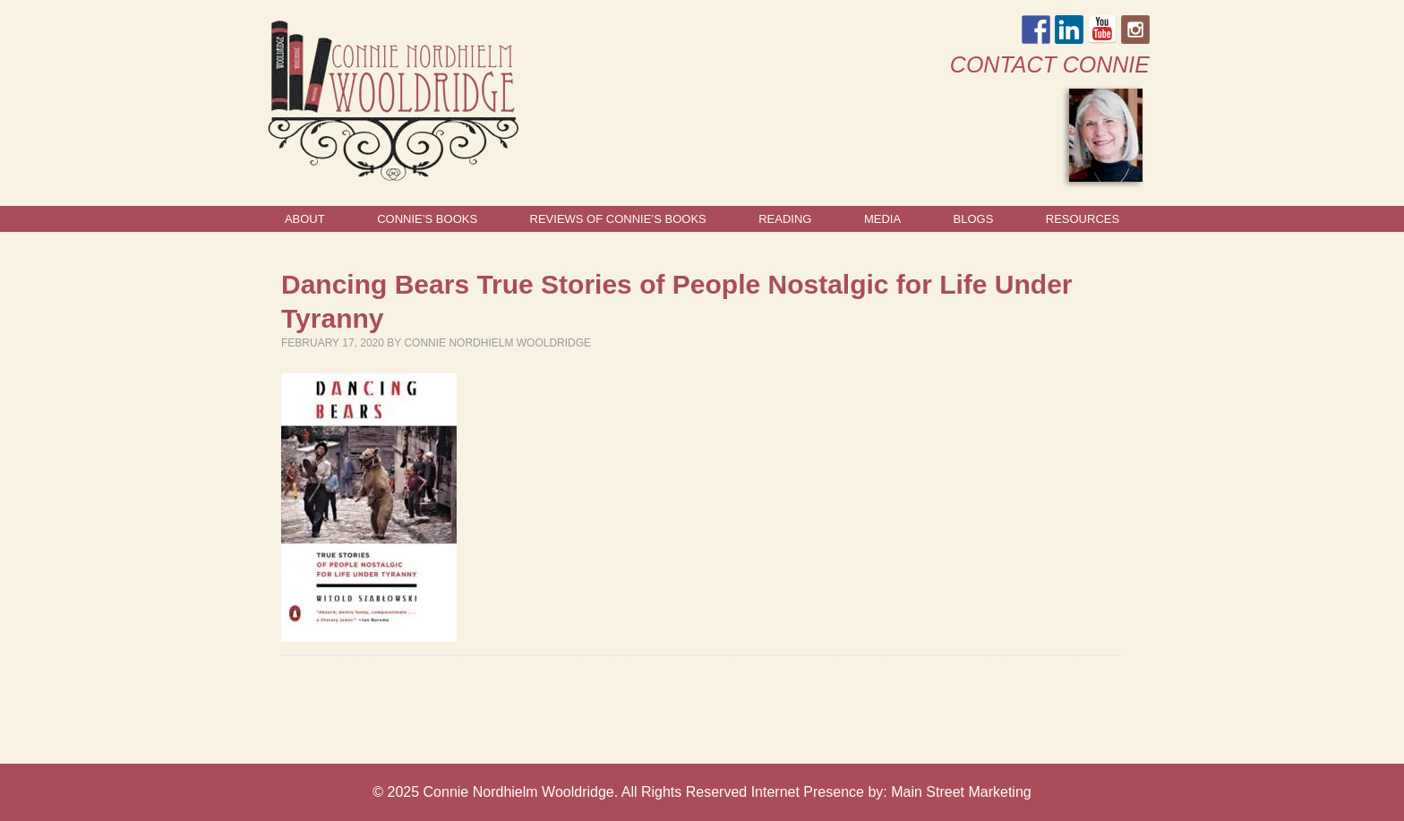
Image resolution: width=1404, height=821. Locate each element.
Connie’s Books (427, 219)
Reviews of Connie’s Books (618, 219)
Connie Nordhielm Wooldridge (497, 343)
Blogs (974, 219)
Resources (1082, 219)
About (305, 219)
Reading (784, 219)
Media (882, 219)
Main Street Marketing (961, 792)
